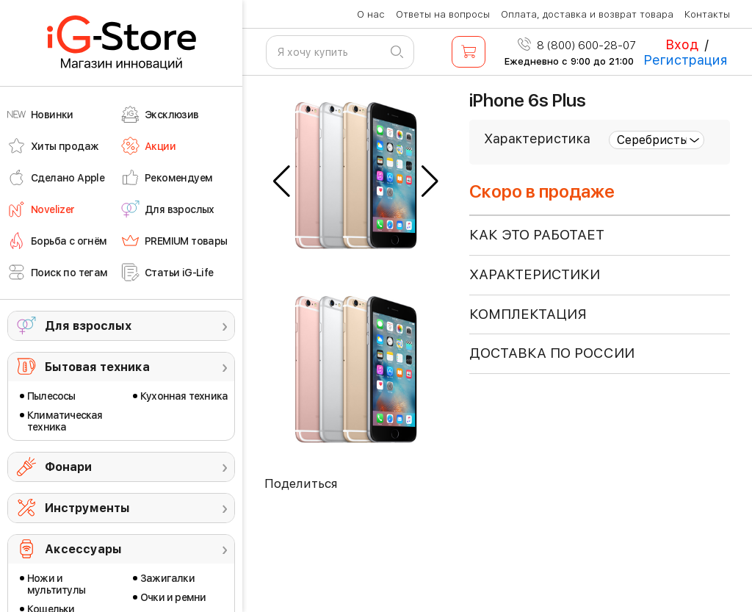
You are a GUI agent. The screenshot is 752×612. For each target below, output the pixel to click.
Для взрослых (88, 326)
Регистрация (685, 60)
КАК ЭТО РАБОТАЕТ (536, 234)
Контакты (707, 14)
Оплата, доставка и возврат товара (587, 14)
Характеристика (537, 138)
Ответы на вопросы (443, 14)
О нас (371, 14)
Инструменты (87, 508)
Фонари (68, 467)
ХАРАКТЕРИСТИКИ (534, 274)
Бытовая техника (97, 367)
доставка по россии (551, 353)
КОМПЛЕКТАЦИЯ (528, 314)
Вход (681, 44)
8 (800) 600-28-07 (577, 45)
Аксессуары (83, 549)
